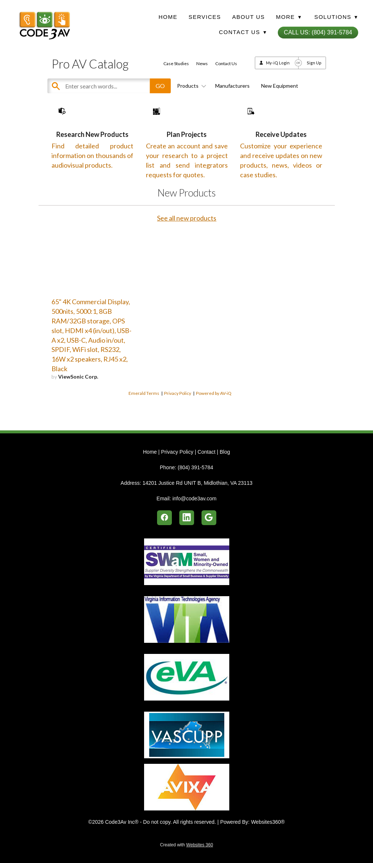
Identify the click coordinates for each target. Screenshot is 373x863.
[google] (209, 517)
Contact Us (226, 63)
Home (168, 17)
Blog (225, 452)
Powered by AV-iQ (214, 416)
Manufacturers (232, 86)
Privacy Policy (177, 416)
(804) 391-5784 (195, 467)
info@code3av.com (194, 498)
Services (205, 17)
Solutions (336, 17)
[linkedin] (186, 517)
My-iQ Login (278, 62)
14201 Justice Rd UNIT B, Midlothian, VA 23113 (198, 483)
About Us (248, 17)
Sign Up (314, 62)
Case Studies (176, 63)
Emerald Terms (144, 416)
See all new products (186, 240)
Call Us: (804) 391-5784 (318, 32)
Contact (206, 452)
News (202, 63)
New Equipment (279, 86)
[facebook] (164, 517)
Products (190, 86)
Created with (186, 844)
